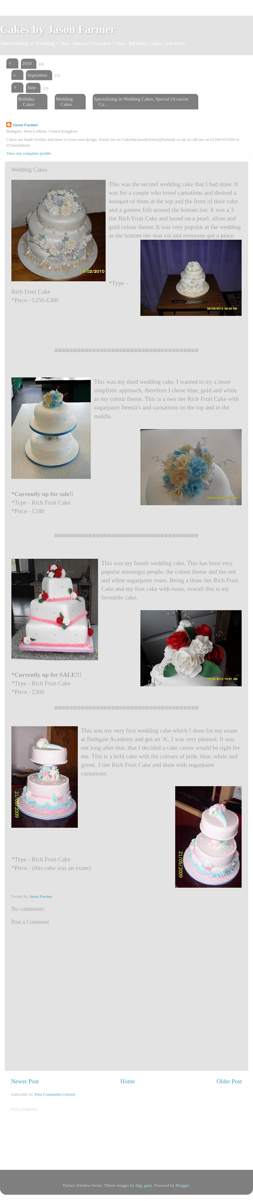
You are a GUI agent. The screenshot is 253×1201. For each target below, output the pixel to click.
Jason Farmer (25, 124)
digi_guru (143, 1185)
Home (127, 1081)
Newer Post (25, 1081)
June (31, 87)
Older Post (229, 1081)
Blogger (182, 1185)
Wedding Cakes (64, 101)
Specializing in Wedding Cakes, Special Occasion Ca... (141, 101)
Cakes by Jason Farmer (57, 29)
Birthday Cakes (26, 101)
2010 (27, 63)
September (37, 75)
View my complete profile (28, 153)
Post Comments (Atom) (54, 1094)
